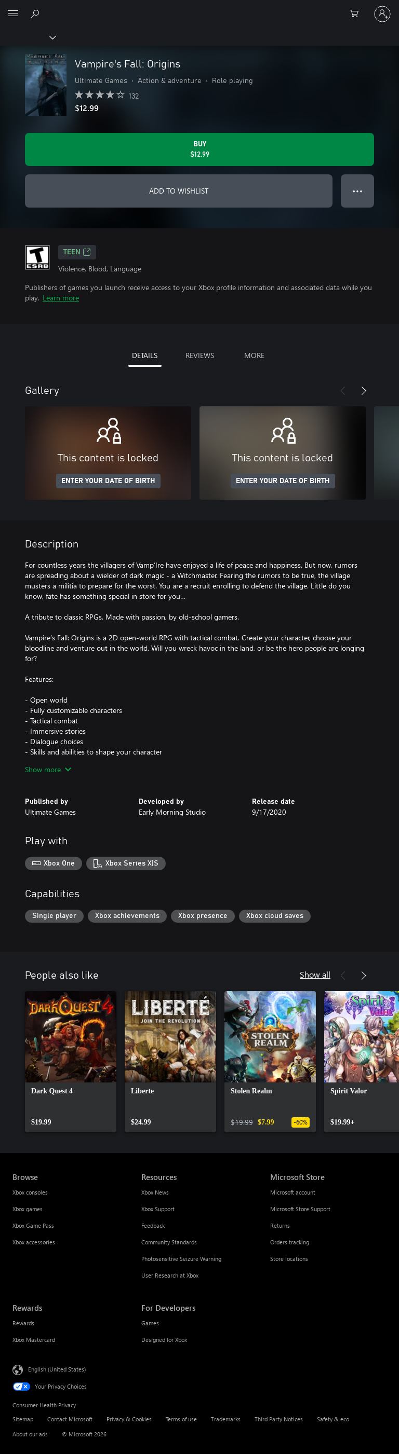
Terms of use (181, 1419)
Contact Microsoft (69, 1419)
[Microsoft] (199, 8)
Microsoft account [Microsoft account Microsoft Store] (292, 1192)
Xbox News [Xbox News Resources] (155, 1192)
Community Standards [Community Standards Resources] (169, 1242)
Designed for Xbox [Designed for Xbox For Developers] (164, 1339)
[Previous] (342, 390)
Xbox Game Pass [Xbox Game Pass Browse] (33, 1225)
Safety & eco (333, 1419)
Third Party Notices (279, 1419)
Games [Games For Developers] (150, 1323)
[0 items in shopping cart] (357, 14)
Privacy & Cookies (129, 1419)
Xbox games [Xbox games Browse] (27, 1208)
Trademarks (226, 1419)
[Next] (363, 390)
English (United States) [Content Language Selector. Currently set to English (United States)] (57, 1369)
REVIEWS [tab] (199, 355)
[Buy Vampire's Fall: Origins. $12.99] (199, 149)
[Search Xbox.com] (36, 13)
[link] (70, 1061)
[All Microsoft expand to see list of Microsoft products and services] (13, 14)
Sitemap (22, 1419)
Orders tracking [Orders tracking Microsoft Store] (289, 1242)
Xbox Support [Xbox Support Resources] (158, 1208)
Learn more (61, 298)
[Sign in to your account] (382, 14)
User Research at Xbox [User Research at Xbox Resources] (169, 1275)
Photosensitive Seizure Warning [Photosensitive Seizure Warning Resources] (181, 1258)
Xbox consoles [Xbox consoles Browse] (30, 1192)
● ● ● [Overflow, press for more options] (358, 191)
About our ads (30, 1434)
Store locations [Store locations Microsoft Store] (289, 1258)
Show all (315, 974)
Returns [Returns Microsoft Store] (280, 1225)
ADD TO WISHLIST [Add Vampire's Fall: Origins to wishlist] (178, 191)
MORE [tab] (254, 355)
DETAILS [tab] (144, 355)
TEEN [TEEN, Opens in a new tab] (77, 252)
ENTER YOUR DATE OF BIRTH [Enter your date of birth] (108, 481)
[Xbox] (27, 37)
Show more (48, 769)
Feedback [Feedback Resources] (153, 1225)
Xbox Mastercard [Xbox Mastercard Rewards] (33, 1339)
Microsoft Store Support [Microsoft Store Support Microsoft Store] (300, 1208)
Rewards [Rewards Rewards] (23, 1323)
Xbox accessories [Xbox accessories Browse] (33, 1242)
